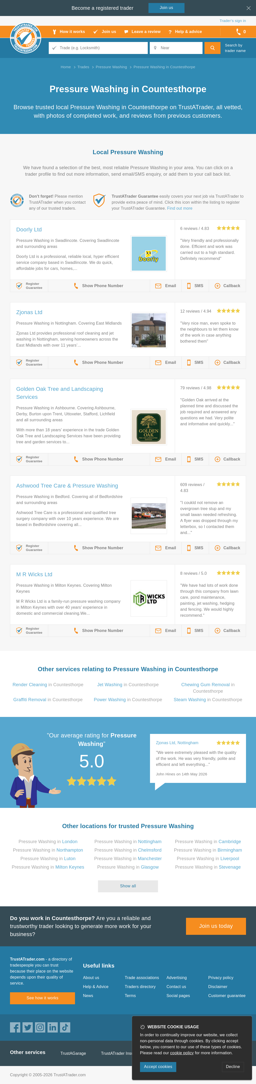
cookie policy (182, 1053)
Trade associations (142, 978)
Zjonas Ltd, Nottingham (177, 743)
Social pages (178, 996)
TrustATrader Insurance (122, 1053)
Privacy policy (221, 978)
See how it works (42, 998)
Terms (130, 996)
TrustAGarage (73, 1053)
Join (166, 7)
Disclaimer (218, 987)
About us (91, 978)
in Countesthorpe (48, 684)
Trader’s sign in (233, 20)
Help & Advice (95, 987)
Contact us (176, 987)
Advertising (176, 978)
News (88, 996)
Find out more (179, 208)
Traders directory (140, 987)
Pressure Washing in (48, 841)
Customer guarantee (227, 996)
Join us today (216, 926)
